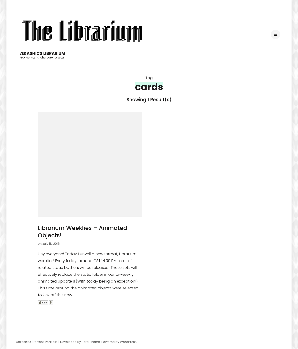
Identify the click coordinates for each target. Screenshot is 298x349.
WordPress (128, 342)
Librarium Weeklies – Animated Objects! (82, 231)
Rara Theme (91, 342)
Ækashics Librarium (42, 53)
